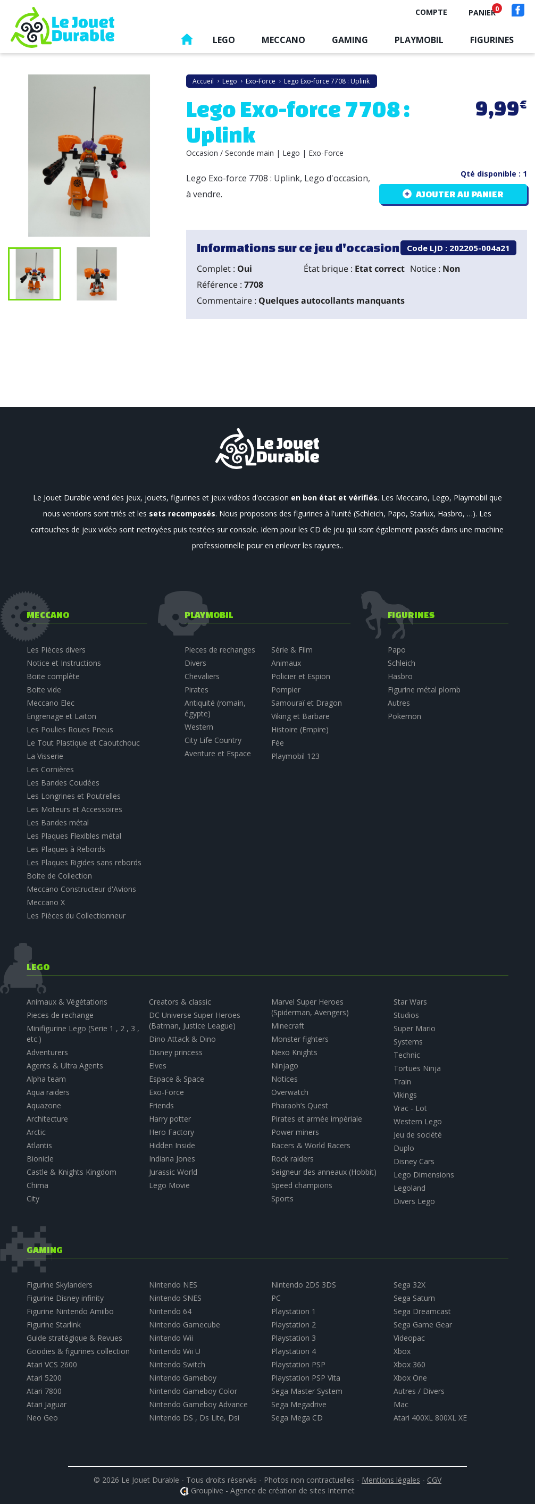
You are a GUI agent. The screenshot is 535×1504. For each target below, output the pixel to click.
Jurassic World (173, 1172)
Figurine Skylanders (60, 1285)
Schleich (401, 663)
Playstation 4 (293, 1351)
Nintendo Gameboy (182, 1378)
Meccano (283, 40)
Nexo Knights (294, 1052)
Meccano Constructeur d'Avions (81, 889)
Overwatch (289, 1092)
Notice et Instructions (64, 663)
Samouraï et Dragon (306, 703)
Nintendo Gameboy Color (193, 1391)
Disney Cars (414, 1161)
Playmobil (419, 40)
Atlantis (39, 1145)
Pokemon (404, 716)
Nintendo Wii (171, 1338)
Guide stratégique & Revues (74, 1338)
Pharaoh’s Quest (299, 1105)
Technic (407, 1055)
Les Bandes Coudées (63, 783)
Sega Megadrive (299, 1404)
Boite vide (44, 689)
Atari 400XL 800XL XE (430, 1418)
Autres (399, 703)
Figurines (492, 40)
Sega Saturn (414, 1298)
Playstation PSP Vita (305, 1378)
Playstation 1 (293, 1311)
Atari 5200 (44, 1378)
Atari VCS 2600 (52, 1364)
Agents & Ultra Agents (65, 1065)
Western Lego (418, 1121)
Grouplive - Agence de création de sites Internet (273, 1490)
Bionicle (40, 1159)
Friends (161, 1105)
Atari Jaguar (46, 1404)
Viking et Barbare (300, 716)
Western (199, 727)
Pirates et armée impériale (316, 1119)
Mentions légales (391, 1480)
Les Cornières (50, 769)
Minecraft (287, 1026)
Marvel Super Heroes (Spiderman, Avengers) (310, 1007)
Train (402, 1081)
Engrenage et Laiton (61, 716)
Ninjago (284, 1065)
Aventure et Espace (218, 753)
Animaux (286, 663)
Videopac (409, 1338)
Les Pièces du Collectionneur (76, 915)
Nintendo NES (173, 1285)
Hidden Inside (172, 1145)
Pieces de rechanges (220, 650)
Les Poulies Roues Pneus (70, 729)
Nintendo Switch (177, 1364)
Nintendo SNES (175, 1298)
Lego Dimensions (424, 1174)
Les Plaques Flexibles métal (74, 836)
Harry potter (170, 1119)
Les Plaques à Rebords (66, 849)
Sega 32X (409, 1285)
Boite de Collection (59, 876)
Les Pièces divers (56, 650)
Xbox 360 (409, 1364)
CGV (434, 1480)
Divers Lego (414, 1201)
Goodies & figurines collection (78, 1351)
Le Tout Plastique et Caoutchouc (83, 743)
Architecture (47, 1119)
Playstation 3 (293, 1338)
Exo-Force (166, 1092)
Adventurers (47, 1052)
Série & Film (292, 650)
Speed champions (301, 1185)
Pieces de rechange (60, 1015)
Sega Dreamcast (422, 1311)
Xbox (402, 1351)
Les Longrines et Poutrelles (74, 796)
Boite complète (53, 676)
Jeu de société (418, 1135)
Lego (224, 40)
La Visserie (45, 756)
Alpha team (46, 1079)
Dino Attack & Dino (182, 1039)
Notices (284, 1079)
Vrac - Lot (410, 1108)
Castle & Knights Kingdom (71, 1172)
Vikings (405, 1095)
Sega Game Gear (423, 1324)
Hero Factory (171, 1132)
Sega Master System (306, 1391)
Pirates (196, 689)
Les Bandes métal (58, 822)
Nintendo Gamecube (184, 1324)
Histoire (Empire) (300, 729)
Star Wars (410, 1002)
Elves (157, 1065)
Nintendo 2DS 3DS (303, 1285)
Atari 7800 (44, 1391)
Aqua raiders (48, 1092)
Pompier (285, 689)
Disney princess (176, 1052)
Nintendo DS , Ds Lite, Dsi (194, 1418)
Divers (195, 663)
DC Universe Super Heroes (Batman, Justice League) (194, 1020)
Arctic (36, 1132)
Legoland (409, 1188)
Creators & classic (180, 1002)
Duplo (404, 1148)
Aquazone (44, 1105)
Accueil (186, 41)
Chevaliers (202, 676)
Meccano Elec (50, 703)
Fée (277, 743)
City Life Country (213, 740)
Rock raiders (292, 1159)
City (33, 1198)
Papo (397, 650)
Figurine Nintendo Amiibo (70, 1311)
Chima (37, 1185)
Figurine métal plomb (424, 689)
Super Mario (415, 1028)
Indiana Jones (172, 1159)
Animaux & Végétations (67, 1002)
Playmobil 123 (295, 756)
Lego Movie (169, 1185)
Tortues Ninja (417, 1068)
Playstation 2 (293, 1324)
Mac (401, 1404)
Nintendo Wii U (174, 1351)
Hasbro (400, 676)
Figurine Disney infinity (65, 1298)
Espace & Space (176, 1079)
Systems (408, 1042)
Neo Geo (42, 1418)
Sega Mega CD (297, 1418)
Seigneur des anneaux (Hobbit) (324, 1172)
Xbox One (410, 1378)
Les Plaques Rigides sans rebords (84, 862)
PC (276, 1298)
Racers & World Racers (310, 1145)
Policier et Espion (300, 676)
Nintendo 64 (170, 1311)
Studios (406, 1015)
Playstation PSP (298, 1364)
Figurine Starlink (54, 1324)
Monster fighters (300, 1039)
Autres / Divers (419, 1391)
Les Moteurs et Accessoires (74, 809)
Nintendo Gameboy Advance (198, 1404)
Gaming (350, 40)
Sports (282, 1198)
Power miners (295, 1132)
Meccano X (46, 902)
